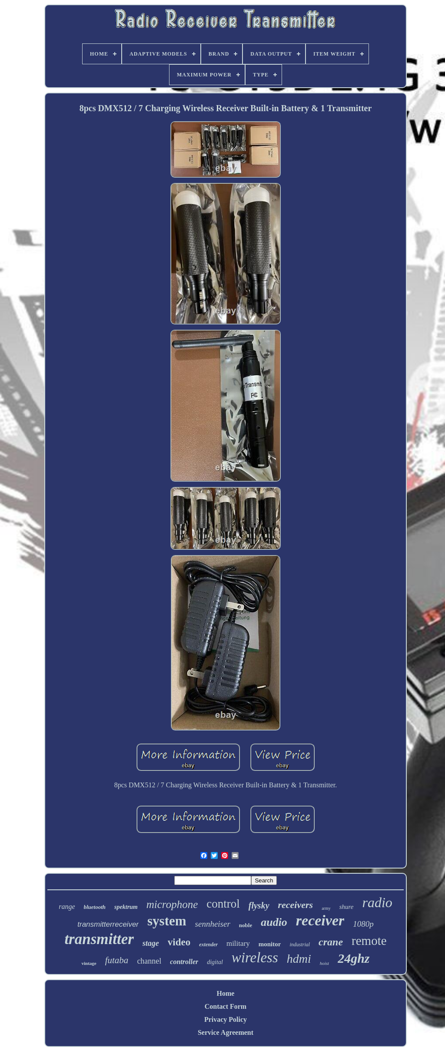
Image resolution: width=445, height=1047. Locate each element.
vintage (88, 963)
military (238, 943)
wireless (255, 957)
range (67, 906)
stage (151, 943)
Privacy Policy (225, 1019)
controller (184, 961)
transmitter (98, 939)
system (166, 920)
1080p (363, 923)
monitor (270, 944)
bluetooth (95, 907)
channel (149, 961)
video (179, 942)
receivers (295, 904)
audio (274, 922)
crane (331, 942)
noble (245, 925)
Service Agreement (225, 1032)
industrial (299, 944)
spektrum (126, 907)
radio (377, 902)
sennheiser (212, 923)
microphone (172, 904)
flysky (259, 905)
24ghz (353, 958)
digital (215, 962)
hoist (324, 963)
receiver (320, 920)
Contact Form (225, 1006)
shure (346, 906)
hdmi (299, 958)
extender (208, 944)
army (326, 908)
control (222, 903)
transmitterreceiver (108, 924)
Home (226, 993)
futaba (117, 960)
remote (369, 941)
